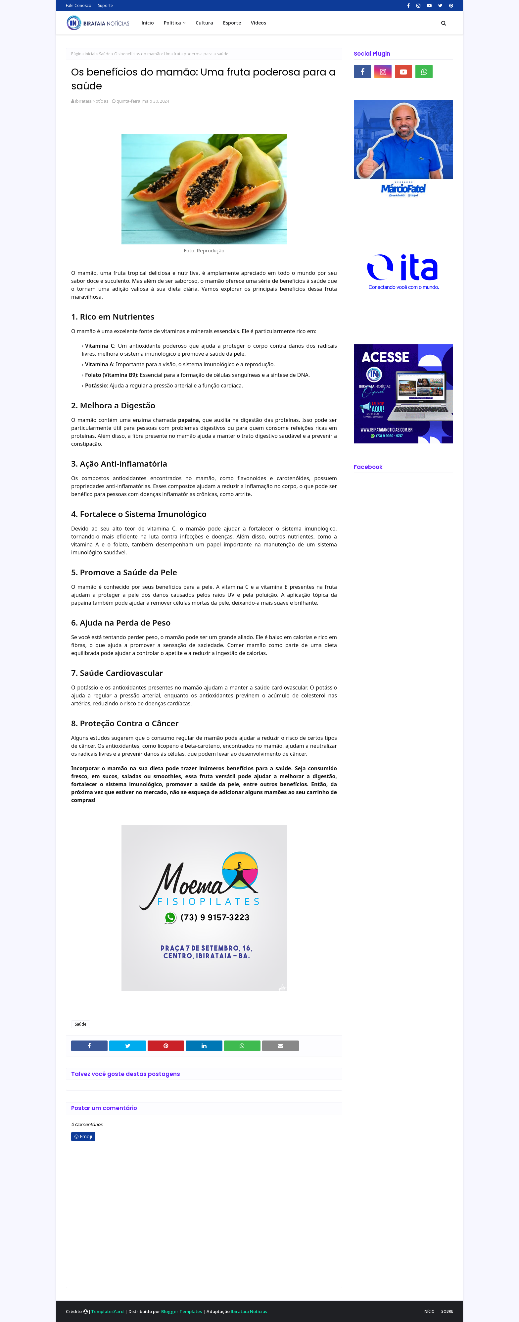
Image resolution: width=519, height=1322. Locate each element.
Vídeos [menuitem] (258, 23)
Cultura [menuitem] (204, 23)
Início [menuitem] (148, 23)
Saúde (105, 54)
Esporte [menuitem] (232, 23)
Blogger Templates (181, 1311)
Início (429, 1311)
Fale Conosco (78, 5)
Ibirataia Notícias (92, 101)
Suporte (105, 5)
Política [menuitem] (172, 23)
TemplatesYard (107, 1311)
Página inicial (83, 54)
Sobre (447, 1311)
